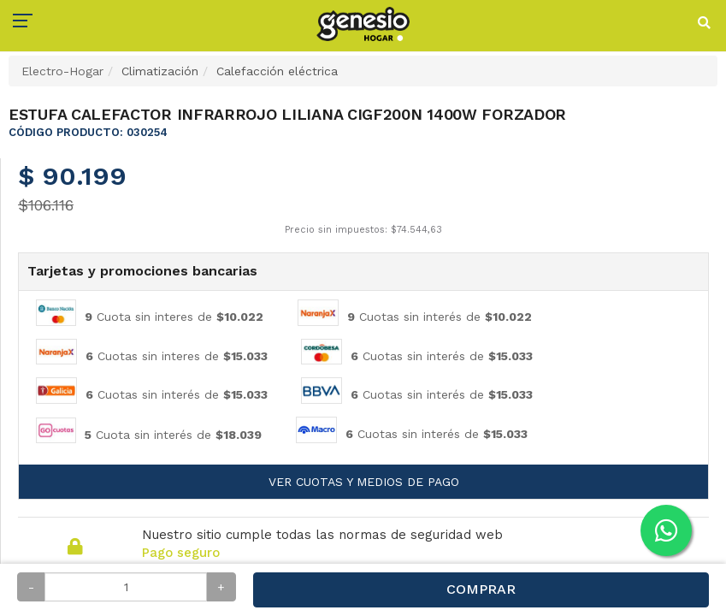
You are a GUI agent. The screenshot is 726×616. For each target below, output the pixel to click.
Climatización (159, 71)
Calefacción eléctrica (277, 71)
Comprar (481, 589)
